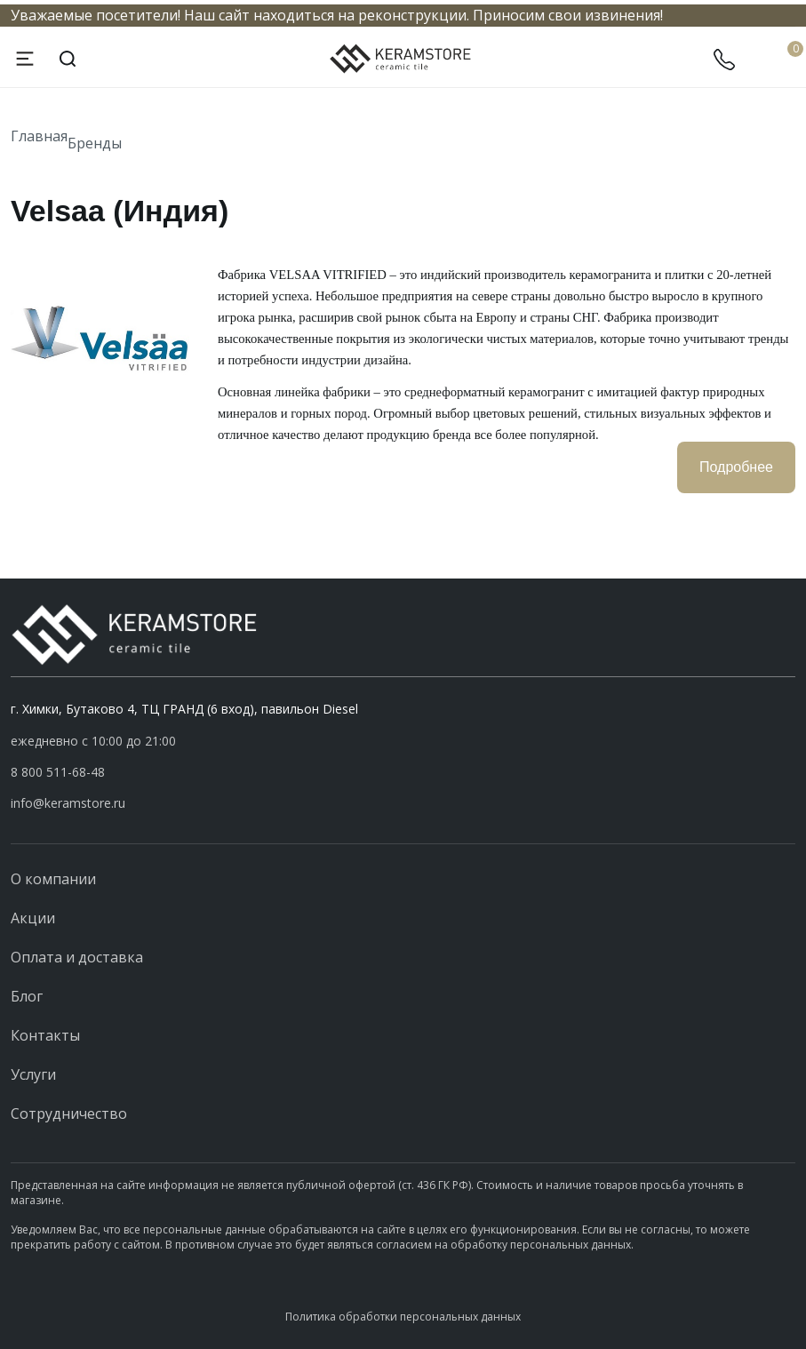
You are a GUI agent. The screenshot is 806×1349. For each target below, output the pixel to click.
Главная (39, 136)
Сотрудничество (69, 1113)
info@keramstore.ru (68, 802)
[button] (403, 772)
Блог (27, 996)
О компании (53, 879)
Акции (33, 918)
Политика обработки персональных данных (403, 1316)
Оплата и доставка (77, 957)
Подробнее (736, 467)
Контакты (45, 1035)
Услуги (33, 1074)
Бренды (95, 142)
